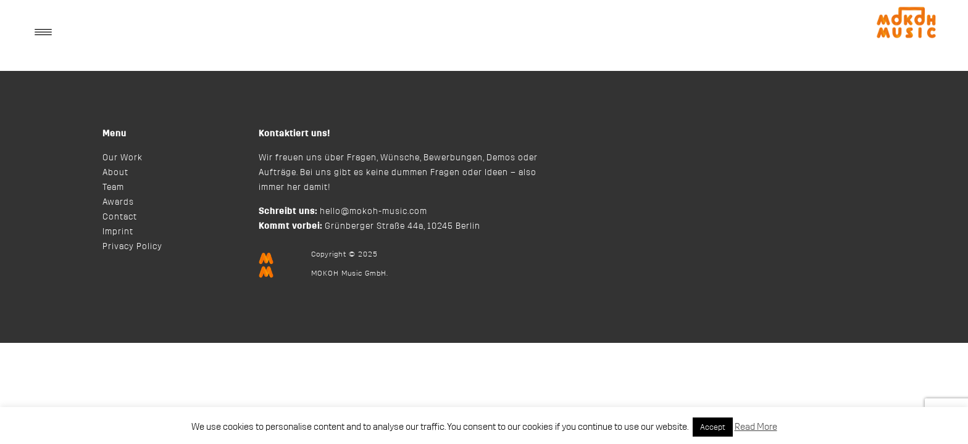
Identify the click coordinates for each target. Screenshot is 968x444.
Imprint (117, 232)
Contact (119, 217)
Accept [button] (712, 427)
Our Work (122, 158)
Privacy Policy (132, 246)
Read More (756, 427)
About (115, 172)
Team (113, 187)
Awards (118, 202)
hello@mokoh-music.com (373, 211)
